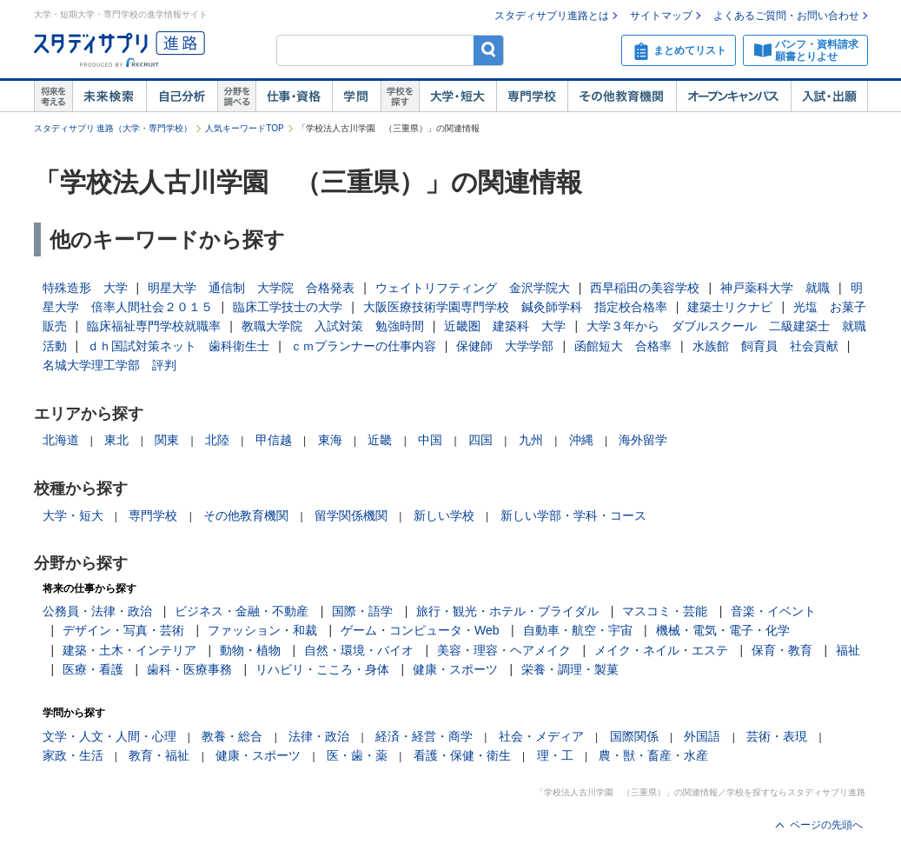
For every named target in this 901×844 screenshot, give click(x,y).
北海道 (61, 440)
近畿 (380, 440)
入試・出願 (829, 96)
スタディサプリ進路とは (551, 16)
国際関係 (634, 736)
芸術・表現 (776, 736)
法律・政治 (318, 736)
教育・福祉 (159, 755)
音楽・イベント (773, 611)
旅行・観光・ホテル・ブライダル (507, 611)
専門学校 (531, 96)
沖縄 (581, 440)
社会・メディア (541, 736)
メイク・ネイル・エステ (661, 650)
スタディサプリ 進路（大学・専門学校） (113, 128)
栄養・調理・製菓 (570, 669)
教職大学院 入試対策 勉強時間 (333, 326)
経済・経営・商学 (424, 736)
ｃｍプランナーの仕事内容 (363, 346)
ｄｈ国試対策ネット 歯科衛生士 (178, 346)
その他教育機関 (621, 96)
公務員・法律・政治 (97, 611)
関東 (167, 440)
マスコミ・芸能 (664, 611)
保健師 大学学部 (504, 346)
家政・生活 (73, 755)
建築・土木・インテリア (129, 650)
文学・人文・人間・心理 (109, 736)
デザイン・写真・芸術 (123, 630)
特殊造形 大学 (85, 288)
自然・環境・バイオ (359, 650)
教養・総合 (232, 736)
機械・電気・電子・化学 (723, 630)
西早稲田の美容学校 (644, 288)
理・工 (555, 755)
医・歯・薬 (357, 755)
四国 (480, 440)
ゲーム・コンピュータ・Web (420, 630)
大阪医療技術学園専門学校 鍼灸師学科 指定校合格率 (515, 307)
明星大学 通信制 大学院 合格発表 (251, 288)
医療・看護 (93, 669)
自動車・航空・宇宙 (578, 630)
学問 (356, 96)
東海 (330, 440)
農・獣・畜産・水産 (653, 755)
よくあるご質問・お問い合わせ (786, 16)
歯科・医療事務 (189, 669)
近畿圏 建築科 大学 (505, 326)
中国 (430, 440)
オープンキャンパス (733, 96)
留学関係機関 (351, 515)
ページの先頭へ (826, 825)
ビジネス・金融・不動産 (241, 611)
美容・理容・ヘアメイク (504, 650)
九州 (531, 440)
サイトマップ (661, 16)
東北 (116, 440)
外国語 (702, 736)
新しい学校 (444, 515)
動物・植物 (250, 650)
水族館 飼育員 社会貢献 (765, 346)
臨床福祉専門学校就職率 (154, 326)
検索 (489, 50)
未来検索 (109, 96)
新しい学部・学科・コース (573, 515)
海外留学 (643, 440)
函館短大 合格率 (623, 346)
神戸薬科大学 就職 (775, 288)
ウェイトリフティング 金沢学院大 (472, 288)
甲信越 (273, 440)
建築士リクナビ (729, 307)
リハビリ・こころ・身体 (322, 669)
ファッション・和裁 (262, 630)
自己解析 (181, 96)
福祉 (848, 650)
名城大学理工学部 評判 (109, 365)
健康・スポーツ (455, 669)
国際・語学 (362, 611)
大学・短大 (457, 96)
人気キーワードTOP (244, 128)
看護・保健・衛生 (462, 755)
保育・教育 (782, 650)
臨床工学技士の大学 (287, 307)
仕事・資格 (293, 96)
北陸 (217, 440)
